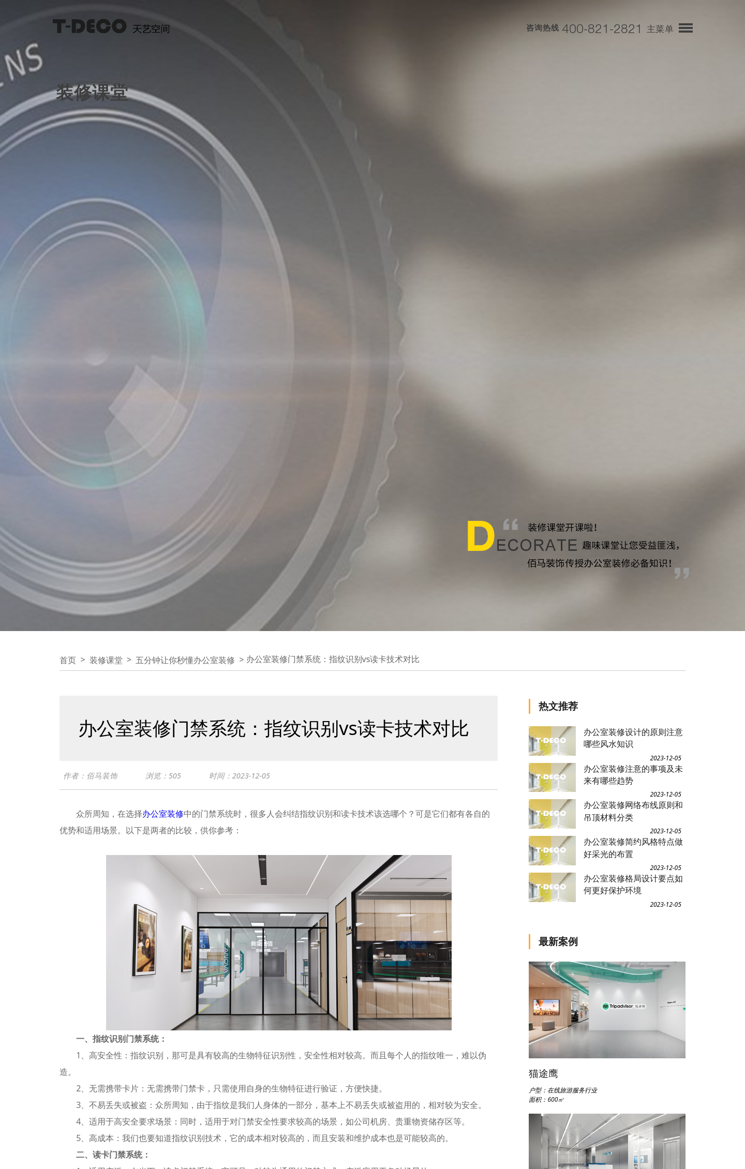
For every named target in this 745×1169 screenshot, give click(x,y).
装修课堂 (106, 660)
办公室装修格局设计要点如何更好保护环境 (633, 884)
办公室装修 (163, 813)
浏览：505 (163, 775)
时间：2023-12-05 (239, 775)
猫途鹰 (543, 1073)
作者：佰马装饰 (90, 775)
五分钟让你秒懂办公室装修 (185, 660)
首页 (67, 660)
